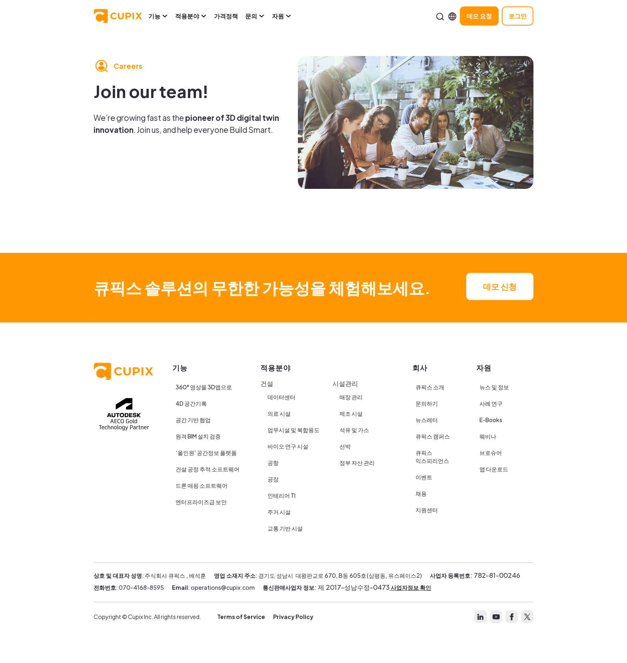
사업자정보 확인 (410, 587)
